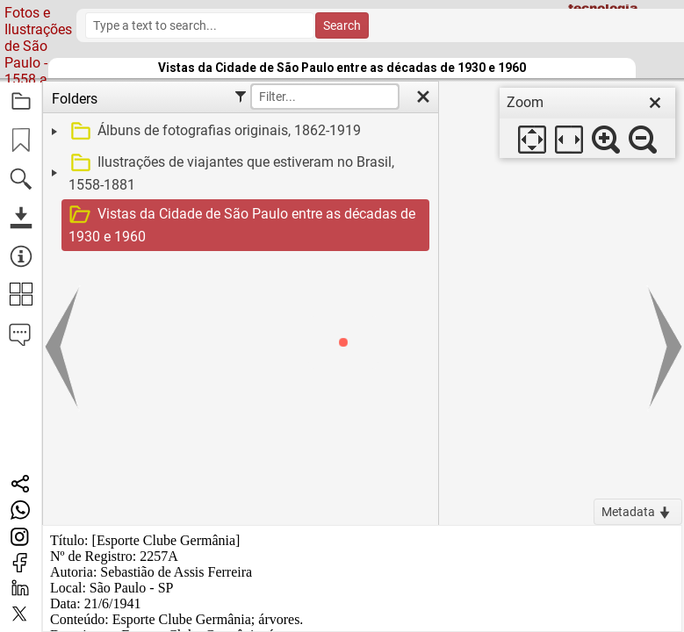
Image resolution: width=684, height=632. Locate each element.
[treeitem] (238, 131)
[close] (655, 103)
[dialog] (587, 123)
